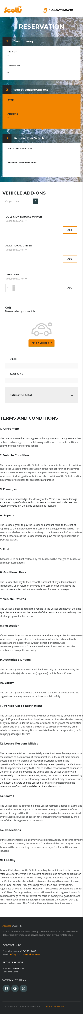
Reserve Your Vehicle (29, 138)
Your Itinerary (24, 41)
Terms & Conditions (54, 1006)
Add (70, 230)
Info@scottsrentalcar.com (25, 954)
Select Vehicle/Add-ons (31, 89)
